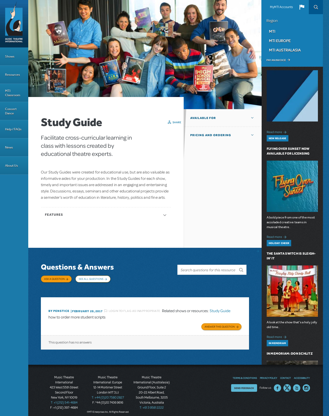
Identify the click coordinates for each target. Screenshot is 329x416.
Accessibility (302, 373)
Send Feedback (244, 383)
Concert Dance (11, 111)
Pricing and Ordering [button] (210, 135)
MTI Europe (280, 40)
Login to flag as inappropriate (134, 307)
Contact (285, 373)
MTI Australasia (285, 50)
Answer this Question (220, 322)
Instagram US (306, 383)
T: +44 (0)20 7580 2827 (108, 393)
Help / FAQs (13, 129)
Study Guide (220, 307)
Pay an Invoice (276, 60)
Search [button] (316, 7)
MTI (272, 31)
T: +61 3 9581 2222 (152, 403)
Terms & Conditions (245, 373)
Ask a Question (54, 279)
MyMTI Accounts (281, 7)
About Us (11, 165)
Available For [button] (203, 118)
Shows (9, 56)
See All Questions (91, 279)
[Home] (14, 23)
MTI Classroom (12, 93)
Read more (277, 131)
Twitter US (287, 383)
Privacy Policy (268, 373)
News (9, 147)
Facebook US (277, 383)
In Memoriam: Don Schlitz (290, 353)
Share (177, 122)
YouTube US (296, 383)
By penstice (58, 307)
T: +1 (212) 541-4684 (64, 398)
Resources (12, 74)
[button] (302, 7)
